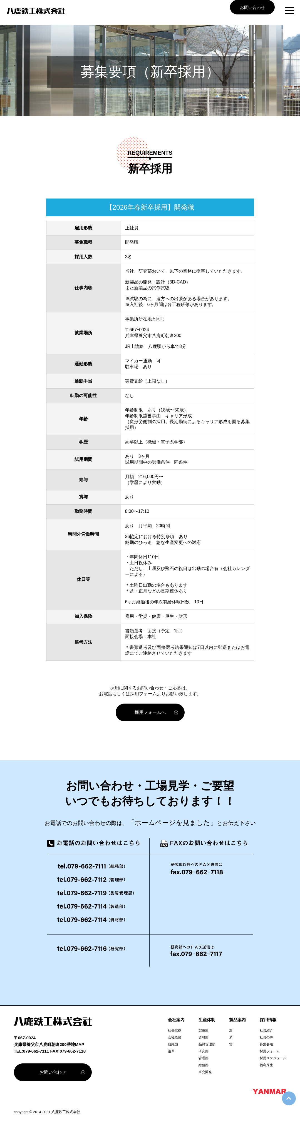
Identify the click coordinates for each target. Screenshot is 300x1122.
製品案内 (237, 1019)
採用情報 (268, 1019)
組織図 (173, 1044)
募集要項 (266, 1044)
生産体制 (207, 1019)
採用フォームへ (150, 712)
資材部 (204, 1037)
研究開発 (205, 1072)
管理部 (204, 1058)
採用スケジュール (273, 1058)
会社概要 (174, 1037)
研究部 (204, 1051)
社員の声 (266, 1037)
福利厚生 (266, 1065)
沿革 (171, 1051)
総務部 (204, 1065)
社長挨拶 (174, 1030)
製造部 (204, 1030)
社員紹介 (266, 1030)
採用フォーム (270, 1051)
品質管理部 (207, 1044)
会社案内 (176, 1019)
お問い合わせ (252, 7)
